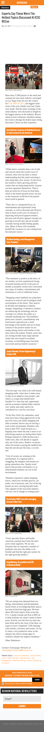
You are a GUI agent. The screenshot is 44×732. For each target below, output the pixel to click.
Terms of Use (38, 724)
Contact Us (12, 724)
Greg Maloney (24, 658)
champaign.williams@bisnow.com (17, 650)
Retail (41, 7)
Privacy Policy (28, 724)
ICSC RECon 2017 (16, 103)
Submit (22, 706)
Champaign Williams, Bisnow (22, 26)
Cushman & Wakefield (21, 655)
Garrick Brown (36, 655)
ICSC (4, 658)
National (34, 7)
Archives (20, 724)
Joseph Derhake (12, 658)
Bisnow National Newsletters (19, 691)
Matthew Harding (19, 660)
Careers (5, 724)
